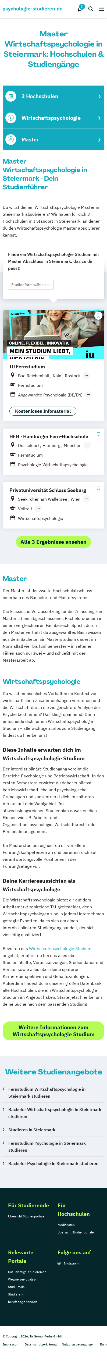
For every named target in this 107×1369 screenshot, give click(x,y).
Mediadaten (66, 1225)
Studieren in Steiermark (31, 1129)
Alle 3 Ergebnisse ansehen (53, 541)
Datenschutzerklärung (40, 1344)
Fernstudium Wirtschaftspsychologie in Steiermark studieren (46, 1092)
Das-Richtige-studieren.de (27, 1272)
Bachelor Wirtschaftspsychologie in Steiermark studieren (54, 1113)
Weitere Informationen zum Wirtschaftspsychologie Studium (54, 1031)
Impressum (11, 1344)
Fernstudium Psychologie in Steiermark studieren (47, 1146)
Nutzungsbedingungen (78, 1344)
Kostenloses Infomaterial (43, 411)
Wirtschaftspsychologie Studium (60, 948)
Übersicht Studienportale (26, 1216)
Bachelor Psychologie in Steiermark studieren (53, 1163)
